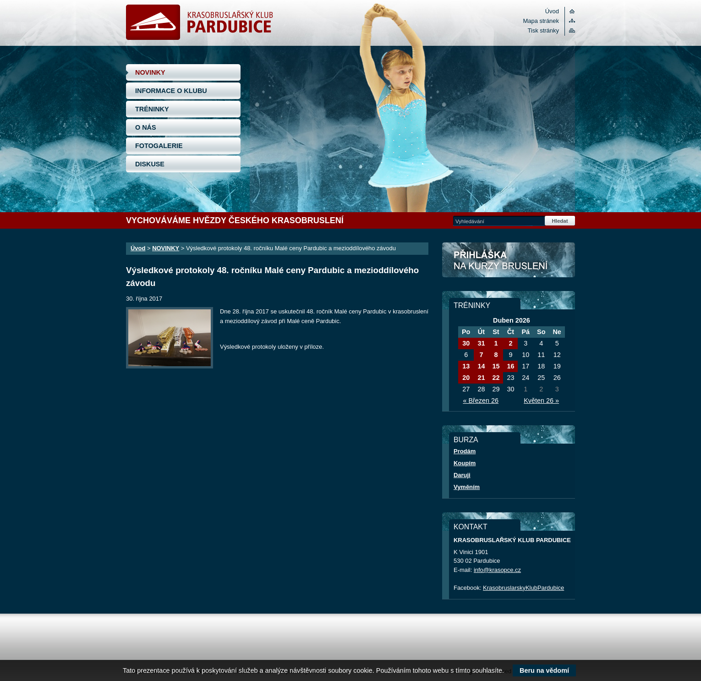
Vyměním (467, 486)
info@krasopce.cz (497, 569)
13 (466, 366)
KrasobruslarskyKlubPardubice (523, 587)
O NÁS (145, 127)
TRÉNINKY (152, 109)
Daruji (462, 475)
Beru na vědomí (544, 670)
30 (466, 343)
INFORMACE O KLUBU (171, 90)
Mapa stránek (541, 20)
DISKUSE (149, 164)
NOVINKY (150, 72)
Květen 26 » (541, 400)
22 (495, 377)
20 (466, 377)
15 (495, 366)
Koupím (465, 463)
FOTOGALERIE (159, 145)
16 (510, 366)
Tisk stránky (543, 30)
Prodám (465, 451)
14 (481, 366)
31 (481, 343)
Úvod (552, 11)
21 (481, 377)
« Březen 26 (480, 400)
